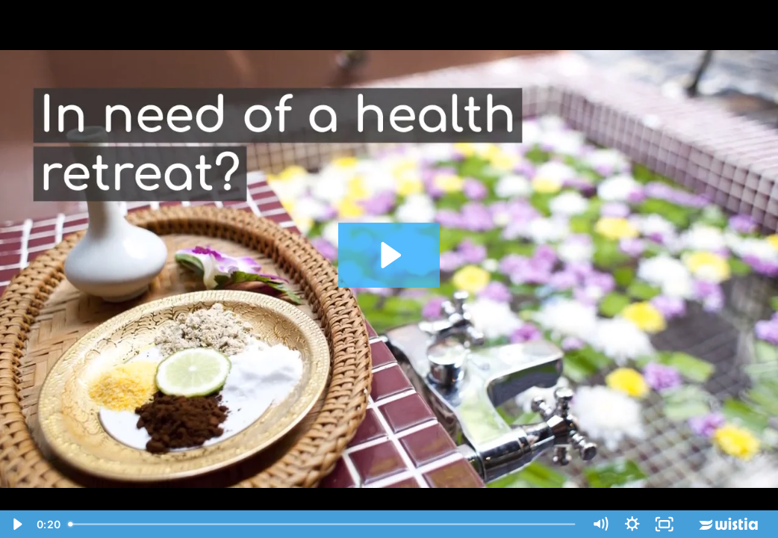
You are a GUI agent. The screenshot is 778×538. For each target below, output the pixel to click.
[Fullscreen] (664, 524)
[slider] (323, 524)
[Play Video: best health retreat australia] (389, 255)
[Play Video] (16, 524)
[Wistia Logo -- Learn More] (729, 524)
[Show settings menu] (632, 524)
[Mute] (600, 524)
